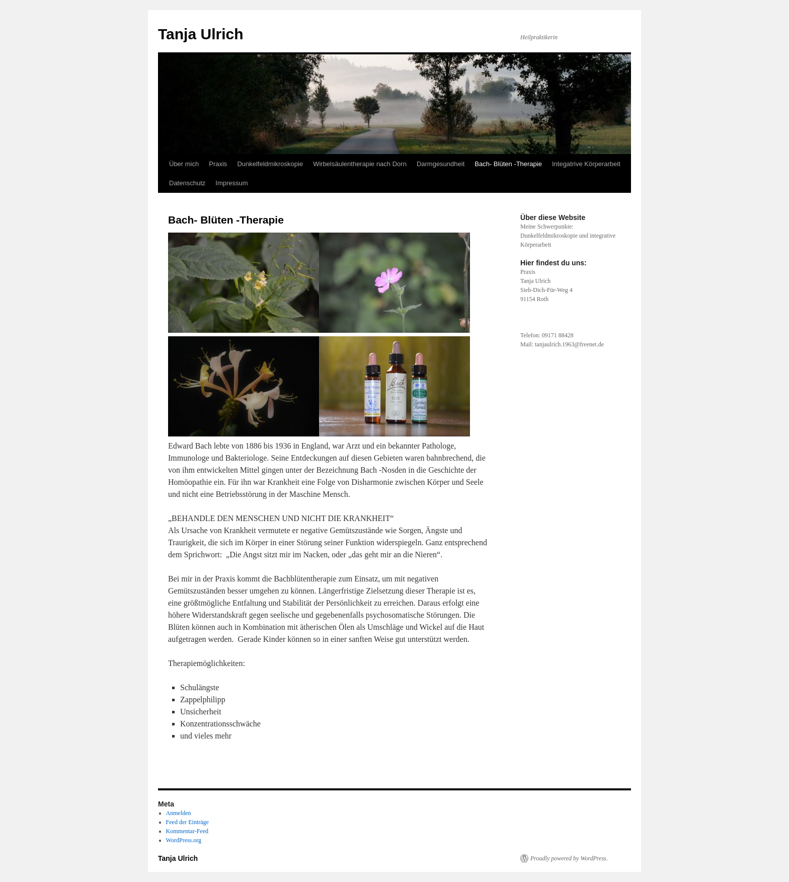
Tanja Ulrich (200, 34)
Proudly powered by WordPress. (569, 858)
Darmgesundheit (440, 164)
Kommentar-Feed (187, 831)
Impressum (231, 183)
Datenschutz (187, 183)
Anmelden (178, 813)
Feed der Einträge (187, 822)
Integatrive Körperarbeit (586, 164)
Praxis (218, 164)
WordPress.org (183, 840)
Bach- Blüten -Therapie (508, 164)
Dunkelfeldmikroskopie (270, 164)
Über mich (184, 164)
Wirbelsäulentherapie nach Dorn (360, 164)
